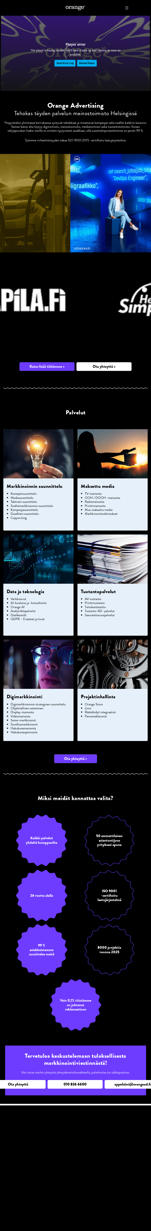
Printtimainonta (95, 505)
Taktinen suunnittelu (24, 501)
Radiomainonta (94, 501)
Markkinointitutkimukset (101, 513)
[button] (47, 366)
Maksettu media (97, 486)
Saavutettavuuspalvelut (100, 615)
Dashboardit (19, 615)
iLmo (88, 708)
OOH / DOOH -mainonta (102, 497)
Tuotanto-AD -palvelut (100, 611)
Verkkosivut (18, 599)
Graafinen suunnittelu (25, 513)
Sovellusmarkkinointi (24, 724)
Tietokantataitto (95, 607)
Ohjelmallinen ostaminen (27, 708)
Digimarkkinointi (24, 696)
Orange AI (18, 607)
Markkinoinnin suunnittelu (35, 486)
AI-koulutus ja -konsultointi (29, 602)
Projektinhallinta (98, 696)
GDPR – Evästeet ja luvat (28, 619)
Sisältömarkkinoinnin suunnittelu (32, 505)
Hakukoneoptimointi (24, 732)
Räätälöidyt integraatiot (100, 712)
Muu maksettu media (98, 509)
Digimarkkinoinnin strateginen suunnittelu (38, 704)
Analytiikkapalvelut (23, 611)
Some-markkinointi (23, 720)
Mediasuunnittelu (22, 497)
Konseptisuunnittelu (24, 493)
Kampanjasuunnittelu (24, 509)
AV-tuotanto (93, 599)
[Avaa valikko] (126, 8)
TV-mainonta (93, 493)
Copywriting (19, 517)
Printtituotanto (95, 602)
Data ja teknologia (25, 591)
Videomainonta (20, 716)
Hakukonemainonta (23, 728)
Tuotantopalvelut (98, 591)
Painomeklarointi (96, 716)
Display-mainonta (22, 712)
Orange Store (94, 704)
